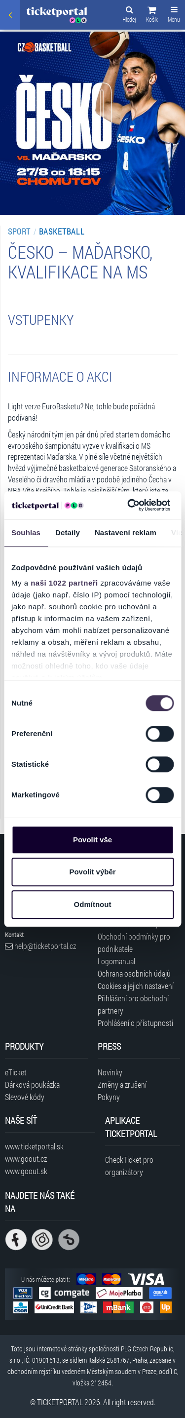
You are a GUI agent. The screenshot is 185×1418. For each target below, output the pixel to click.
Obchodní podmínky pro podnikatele (134, 942)
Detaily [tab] (67, 532)
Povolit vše (92, 839)
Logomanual (116, 961)
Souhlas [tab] (25, 532)
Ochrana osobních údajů (134, 973)
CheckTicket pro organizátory (129, 1165)
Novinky (110, 1072)
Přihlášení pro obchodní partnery (133, 1004)
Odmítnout (92, 904)
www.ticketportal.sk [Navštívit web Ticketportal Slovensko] (34, 1146)
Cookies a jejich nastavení (136, 986)
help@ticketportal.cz (40, 946)
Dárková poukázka (32, 1084)
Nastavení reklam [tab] (125, 532)
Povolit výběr (92, 871)
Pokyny (109, 1097)
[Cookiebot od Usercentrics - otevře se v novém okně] (128, 505)
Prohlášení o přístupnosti (135, 1023)
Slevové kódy (24, 1097)
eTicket (16, 1072)
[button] (152, 16)
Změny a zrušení (122, 1084)
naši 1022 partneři (64, 583)
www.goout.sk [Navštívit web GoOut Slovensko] (26, 1171)
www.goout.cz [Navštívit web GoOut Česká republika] (26, 1158)
